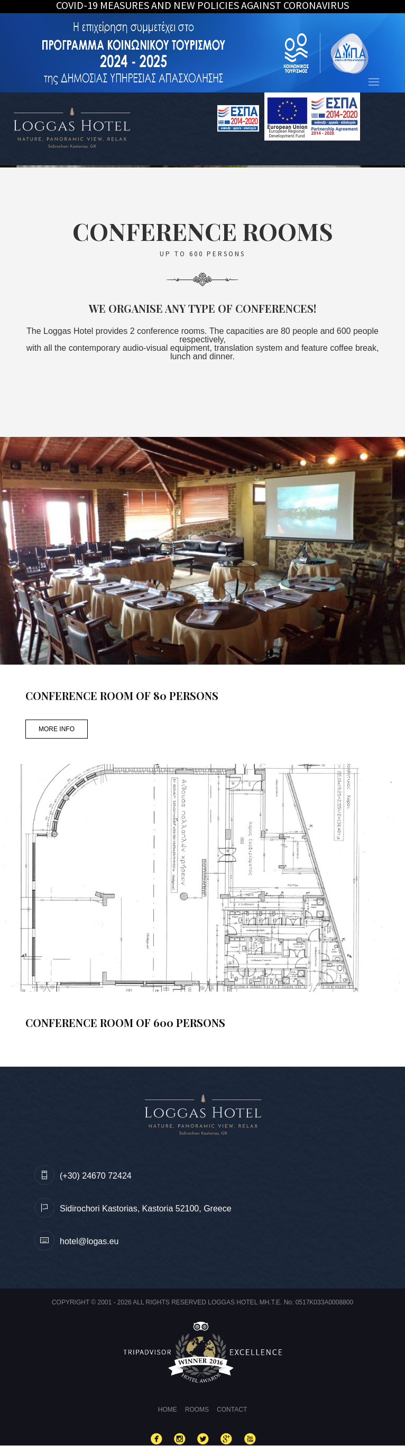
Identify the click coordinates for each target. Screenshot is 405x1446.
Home (167, 1409)
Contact (232, 1409)
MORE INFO (57, 729)
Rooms (197, 1409)
